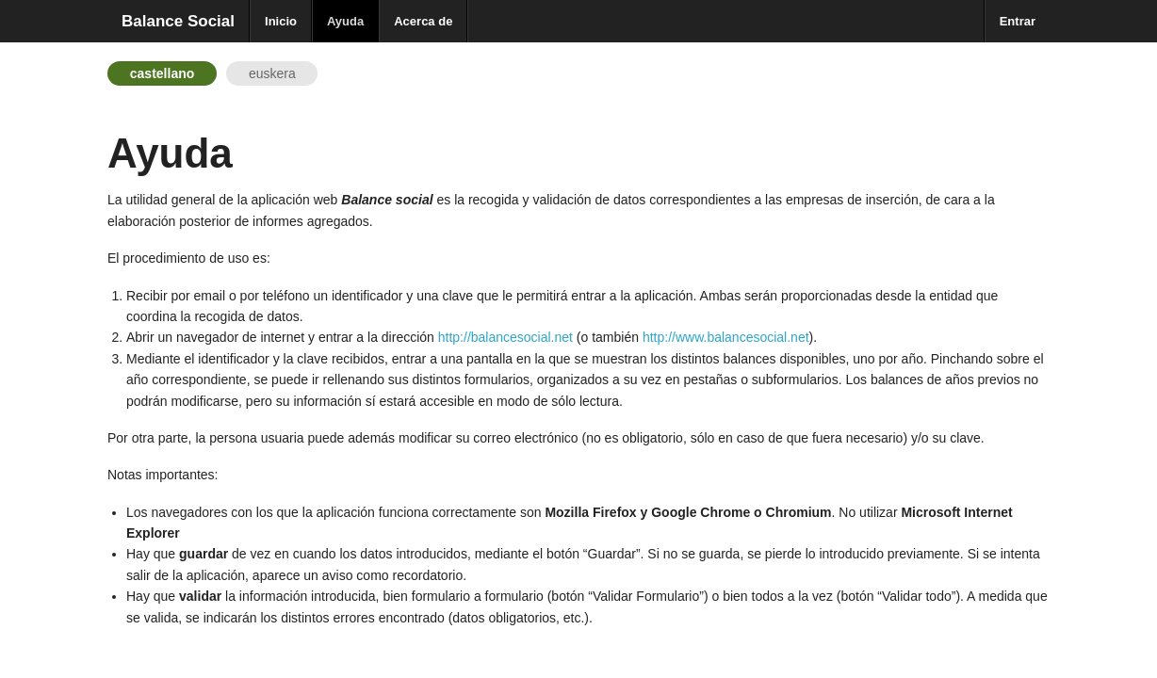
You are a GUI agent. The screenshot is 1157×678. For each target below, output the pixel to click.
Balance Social (178, 21)
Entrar (1017, 21)
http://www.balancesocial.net (726, 337)
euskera (272, 73)
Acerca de (423, 21)
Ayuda (345, 21)
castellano (162, 73)
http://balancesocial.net (505, 337)
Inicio (281, 21)
